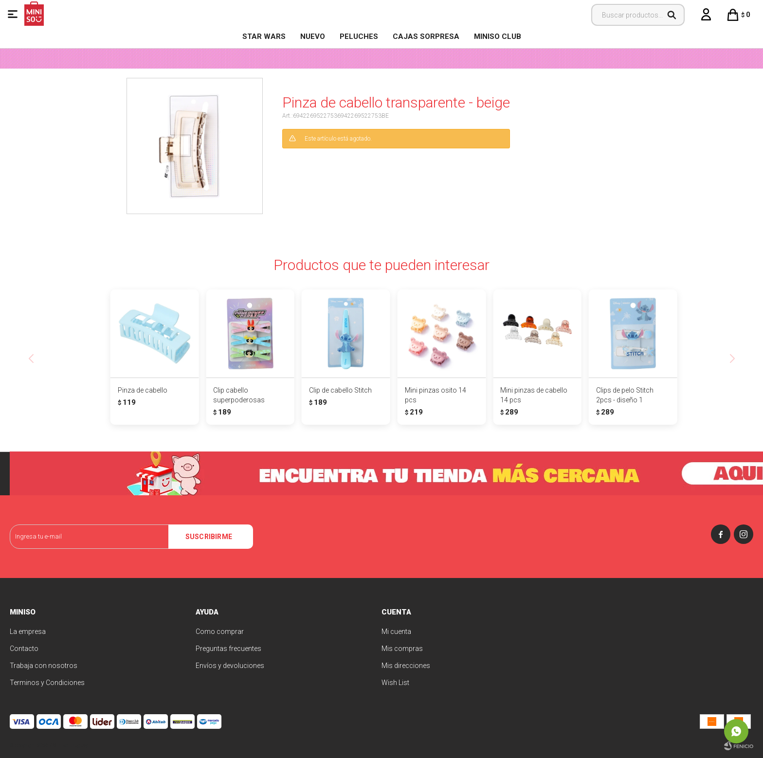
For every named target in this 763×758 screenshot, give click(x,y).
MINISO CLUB (497, 36)
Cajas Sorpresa (426, 36)
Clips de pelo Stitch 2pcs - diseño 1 (625, 395)
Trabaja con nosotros (43, 665)
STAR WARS (264, 36)
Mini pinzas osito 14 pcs (435, 395)
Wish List (395, 682)
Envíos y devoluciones (230, 665)
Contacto (24, 648)
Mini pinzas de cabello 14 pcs (533, 395)
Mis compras (402, 648)
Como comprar (220, 631)
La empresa (28, 631)
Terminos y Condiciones (47, 682)
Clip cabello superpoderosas (239, 395)
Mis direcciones (406, 665)
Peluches (359, 36)
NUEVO (312, 36)
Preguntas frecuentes (228, 648)
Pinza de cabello (142, 390)
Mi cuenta (396, 631)
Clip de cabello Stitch (340, 390)
